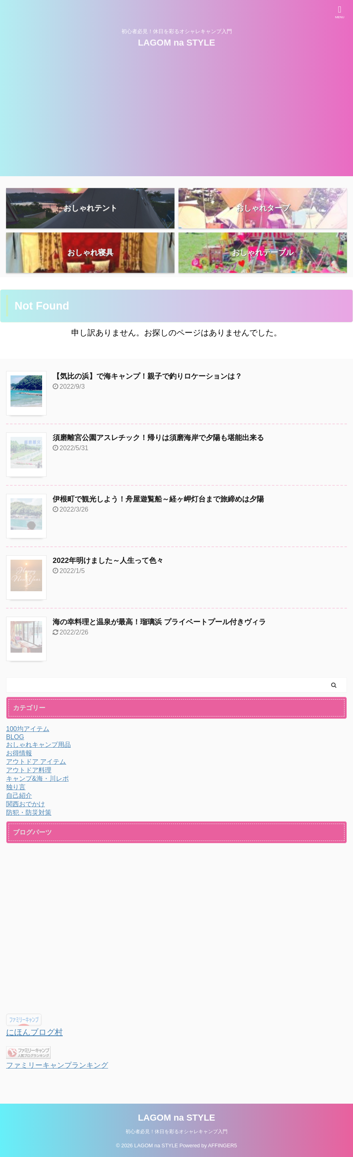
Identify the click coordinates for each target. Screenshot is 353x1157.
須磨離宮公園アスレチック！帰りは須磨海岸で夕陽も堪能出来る (158, 438)
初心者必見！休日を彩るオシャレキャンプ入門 (176, 1131)
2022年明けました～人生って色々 (108, 560)
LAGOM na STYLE (176, 41)
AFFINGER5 (222, 1145)
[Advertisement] (176, 119)
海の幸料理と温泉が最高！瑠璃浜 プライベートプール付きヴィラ (159, 622)
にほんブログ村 (34, 1032)
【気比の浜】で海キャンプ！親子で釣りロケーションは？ (147, 376)
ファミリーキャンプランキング (57, 1065)
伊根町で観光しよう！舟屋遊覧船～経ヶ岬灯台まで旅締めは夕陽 (158, 499)
